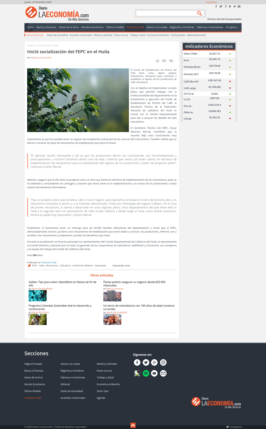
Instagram (225, 6)
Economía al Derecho (158, 35)
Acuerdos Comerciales (73, 397)
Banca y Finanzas (33, 370)
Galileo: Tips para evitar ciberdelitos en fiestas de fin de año (63, 283)
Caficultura (65, 265)
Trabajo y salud (138, 35)
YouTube (230, 6)
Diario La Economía (41, 57)
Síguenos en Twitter (221, 6)
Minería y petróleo (103, 35)
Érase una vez (121, 35)
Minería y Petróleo (107, 363)
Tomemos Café (48, 262)
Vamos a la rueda (70, 363)
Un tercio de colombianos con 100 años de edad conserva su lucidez (138, 307)
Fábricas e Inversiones (73, 377)
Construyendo (178, 35)
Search (200, 13)
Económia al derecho (108, 384)
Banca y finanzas (115, 288)
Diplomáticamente (196, 35)
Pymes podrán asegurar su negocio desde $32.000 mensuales (134, 283)
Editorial (65, 384)
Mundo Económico (34, 384)
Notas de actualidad (42, 288)
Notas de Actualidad (57, 35)
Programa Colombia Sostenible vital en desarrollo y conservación (60, 307)
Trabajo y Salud (105, 377)
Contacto (239, 6)
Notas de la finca (40, 312)
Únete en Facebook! (216, 6)
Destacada (100, 265)
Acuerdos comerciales (80, 35)
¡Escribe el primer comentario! (171, 61)
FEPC (34, 265)
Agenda (101, 397)
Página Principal (33, 363)
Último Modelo (32, 391)
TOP (236, 427)
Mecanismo (52, 265)
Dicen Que (102, 391)
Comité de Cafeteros (82, 265)
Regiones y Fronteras (72, 370)
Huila (41, 265)
